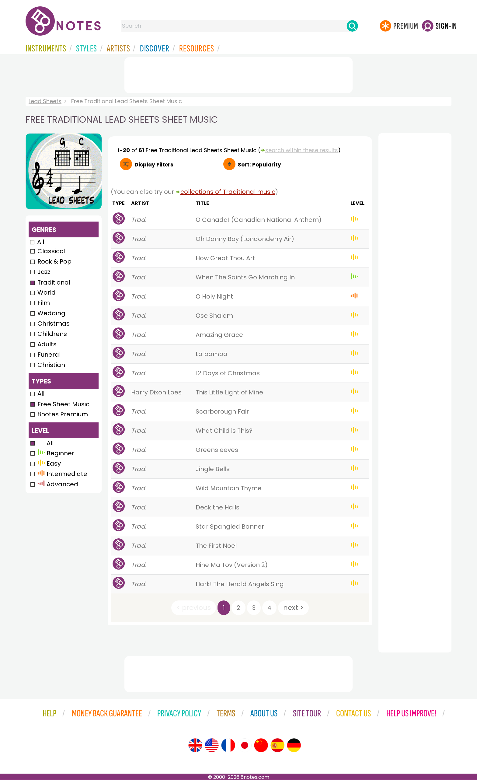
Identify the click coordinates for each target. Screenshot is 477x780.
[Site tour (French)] (228, 745)
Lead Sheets (45, 101)
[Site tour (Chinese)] (261, 745)
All (40, 242)
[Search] (352, 26)
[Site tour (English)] (195, 745)
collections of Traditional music (227, 191)
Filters (153, 164)
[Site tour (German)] (293, 745)
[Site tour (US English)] (211, 745)
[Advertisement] (238, 74)
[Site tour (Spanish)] (277, 745)
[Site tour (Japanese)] (244, 745)
